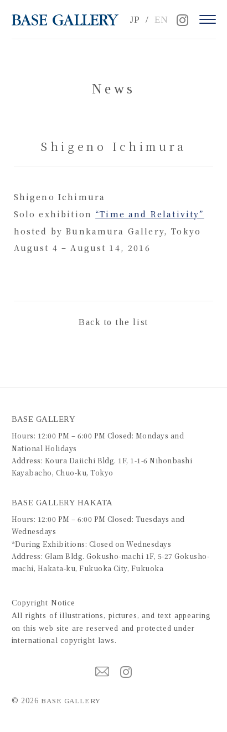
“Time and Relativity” (149, 213)
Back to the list (113, 322)
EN (161, 19)
